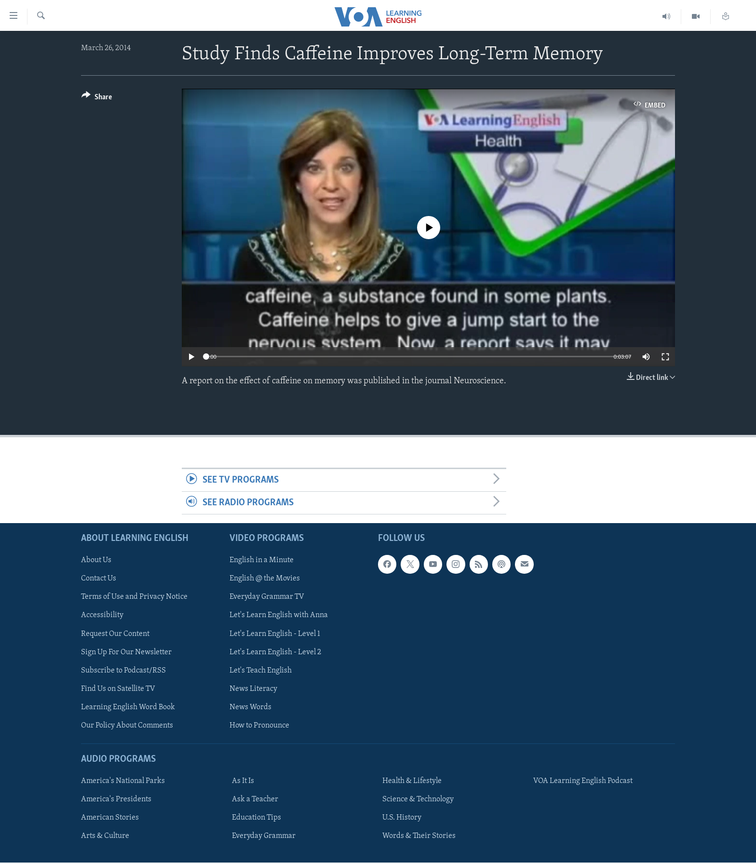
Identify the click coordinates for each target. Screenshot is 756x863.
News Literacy (253, 689)
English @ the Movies (265, 579)
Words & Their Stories (419, 836)
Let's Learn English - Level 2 (275, 652)
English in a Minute (262, 561)
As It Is (243, 781)
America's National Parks (123, 781)
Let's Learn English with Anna (279, 616)
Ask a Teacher (255, 800)
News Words (250, 707)
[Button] (96, 98)
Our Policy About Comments (127, 725)
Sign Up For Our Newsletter (126, 652)
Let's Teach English (261, 670)
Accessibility (102, 616)
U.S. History (401, 818)
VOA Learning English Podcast (583, 781)
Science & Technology (418, 800)
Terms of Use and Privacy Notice (134, 597)
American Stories (110, 818)
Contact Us (98, 579)
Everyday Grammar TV (267, 597)
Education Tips (256, 818)
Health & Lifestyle (412, 781)
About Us (96, 561)
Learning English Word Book (128, 707)
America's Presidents (116, 800)
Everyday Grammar (264, 836)
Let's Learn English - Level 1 (275, 634)
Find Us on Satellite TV (118, 689)
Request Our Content (115, 634)
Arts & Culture (105, 836)
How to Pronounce (259, 725)
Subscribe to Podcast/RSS (123, 670)
